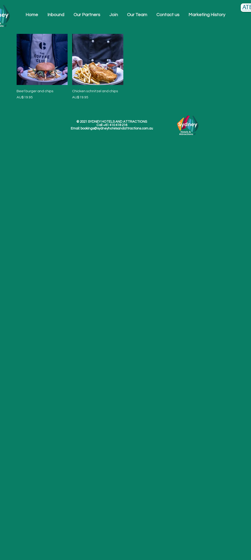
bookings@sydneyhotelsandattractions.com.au (117, 128)
